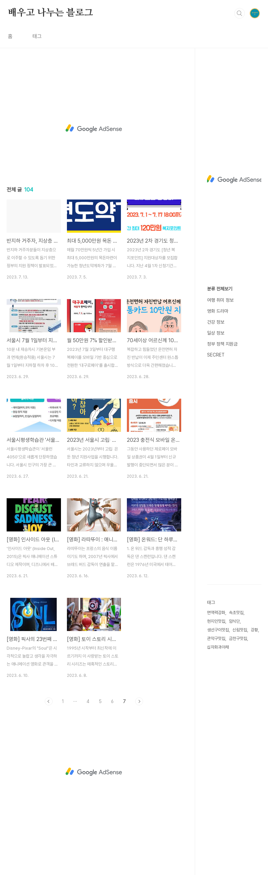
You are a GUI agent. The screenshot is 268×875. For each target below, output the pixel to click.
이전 (49, 701)
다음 (139, 701)
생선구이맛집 (218, 629)
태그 (37, 36)
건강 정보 (215, 322)
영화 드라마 (217, 311)
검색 (239, 13)
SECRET (216, 355)
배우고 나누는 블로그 (50, 13)
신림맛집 (240, 629)
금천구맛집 (238, 638)
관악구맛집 (216, 638)
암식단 (234, 621)
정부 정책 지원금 (222, 344)
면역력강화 (216, 612)
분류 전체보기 (219, 288)
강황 (254, 629)
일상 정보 (215, 333)
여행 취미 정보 (220, 300)
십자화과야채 (218, 647)
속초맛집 (236, 612)
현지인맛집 (216, 621)
